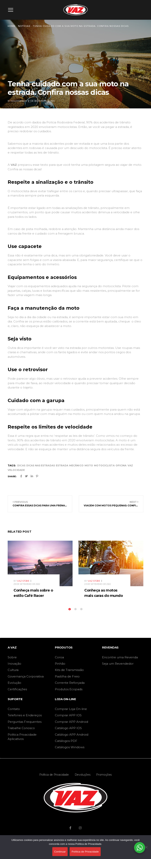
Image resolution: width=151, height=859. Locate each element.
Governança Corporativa (26, 676)
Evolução (14, 683)
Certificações (17, 689)
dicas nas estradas (40, 465)
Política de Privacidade (54, 774)
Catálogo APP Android (71, 734)
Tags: (12, 465)
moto (89, 465)
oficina (121, 465)
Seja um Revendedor (118, 663)
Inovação (14, 663)
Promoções (104, 774)
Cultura (13, 670)
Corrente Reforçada (70, 683)
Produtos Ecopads (68, 689)
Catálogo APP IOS (68, 728)
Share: (12, 476)
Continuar (60, 851)
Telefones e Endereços (25, 715)
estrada (62, 465)
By (17, 101)
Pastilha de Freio (67, 676)
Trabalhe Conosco (21, 728)
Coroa (59, 657)
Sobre (12, 657)
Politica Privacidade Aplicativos (22, 737)
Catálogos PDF (66, 741)
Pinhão (60, 663)
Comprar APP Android (71, 722)
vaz (130, 465)
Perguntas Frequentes (24, 722)
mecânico (76, 465)
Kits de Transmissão (69, 670)
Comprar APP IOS (68, 715)
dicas (21, 465)
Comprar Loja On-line (71, 709)
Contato (14, 709)
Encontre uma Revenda (120, 657)
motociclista (104, 465)
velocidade (16, 470)
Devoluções (82, 774)
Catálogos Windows (69, 747)
